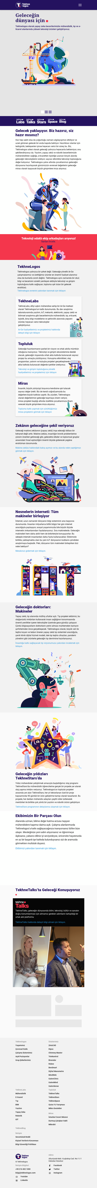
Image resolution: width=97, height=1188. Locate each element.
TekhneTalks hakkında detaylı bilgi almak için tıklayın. (40, 922)
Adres (51, 1155)
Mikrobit (52, 1124)
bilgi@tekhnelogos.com (25, 1173)
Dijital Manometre (56, 1071)
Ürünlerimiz (53, 1042)
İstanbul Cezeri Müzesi (58, 1117)
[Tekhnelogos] (23, 5)
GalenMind (53, 1082)
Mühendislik (20, 1093)
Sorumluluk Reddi (22, 1137)
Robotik (18, 1116)
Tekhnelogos (20, 1042)
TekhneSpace (54, 1101)
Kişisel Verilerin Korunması (26, 1141)
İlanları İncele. (48, 241)
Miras (51, 1113)
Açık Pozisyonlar (22, 1056)
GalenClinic (53, 1079)
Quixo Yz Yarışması (57, 1105)
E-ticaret (19, 1097)
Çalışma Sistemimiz (23, 1053)
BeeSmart (53, 1067)
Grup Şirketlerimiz (23, 1060)
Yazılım (18, 1108)
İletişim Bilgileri (22, 1165)
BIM (17, 1105)
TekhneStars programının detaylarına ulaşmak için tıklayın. (42, 807)
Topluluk (52, 1090)
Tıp (16, 1101)
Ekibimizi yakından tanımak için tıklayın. (36, 848)
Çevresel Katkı (21, 1049)
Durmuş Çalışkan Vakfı (58, 1121)
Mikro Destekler (55, 1108)
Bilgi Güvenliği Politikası (25, 1144)
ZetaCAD (52, 1045)
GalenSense (54, 1086)
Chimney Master (55, 1053)
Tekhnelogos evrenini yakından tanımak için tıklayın (41, 290)
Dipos (51, 1049)
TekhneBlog (20, 1128)
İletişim (18, 1133)
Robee (51, 1064)
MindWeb (53, 1075)
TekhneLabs (20, 1090)
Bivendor (52, 1060)
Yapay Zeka (20, 1112)
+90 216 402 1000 (22, 1169)
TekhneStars (54, 1097)
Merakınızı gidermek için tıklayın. (30, 551)
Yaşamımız (20, 1045)
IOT (16, 1119)
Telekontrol (53, 1056)
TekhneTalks (54, 1093)
